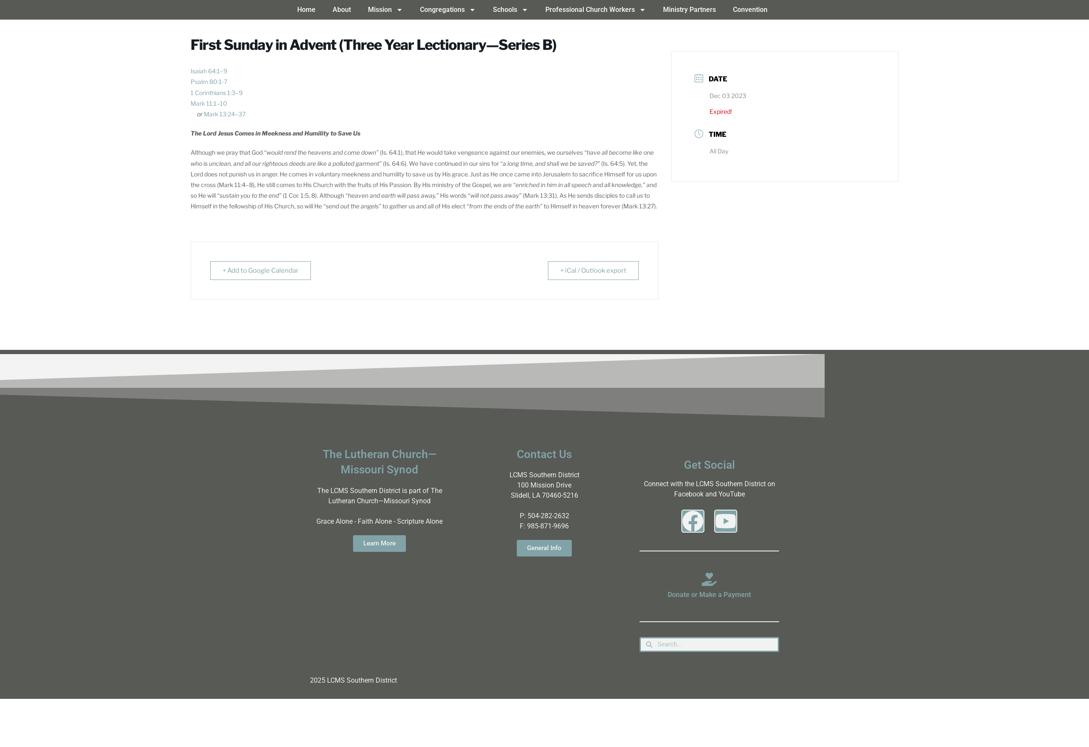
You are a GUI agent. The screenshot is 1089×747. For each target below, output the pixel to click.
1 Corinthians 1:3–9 (217, 92)
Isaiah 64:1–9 (209, 71)
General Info (544, 548)
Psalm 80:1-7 (209, 81)
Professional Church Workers (595, 9)
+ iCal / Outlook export (593, 270)
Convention (750, 10)
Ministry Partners (689, 10)
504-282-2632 (548, 516)
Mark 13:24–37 (225, 114)
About (342, 10)
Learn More (379, 543)
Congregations (448, 9)
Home (306, 10)
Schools (510, 9)
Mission (385, 9)
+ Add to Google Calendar (260, 270)
